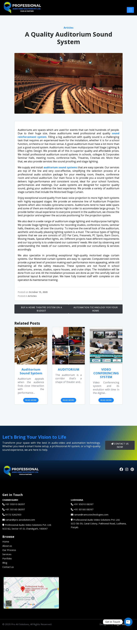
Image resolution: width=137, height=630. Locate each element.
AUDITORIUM (68, 369)
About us (7, 545)
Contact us (8, 566)
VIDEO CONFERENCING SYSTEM (106, 373)
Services (6, 554)
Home (5, 541)
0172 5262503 (13, 514)
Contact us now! (120, 445)
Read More (31, 400)
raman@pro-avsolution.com (20, 519)
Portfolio (7, 558)
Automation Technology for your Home (96, 309)
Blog (4, 562)
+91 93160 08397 (15, 509)
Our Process (9, 550)
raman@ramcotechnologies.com (91, 514)
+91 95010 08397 (15, 504)
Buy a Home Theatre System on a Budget (41, 309)
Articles (68, 27)
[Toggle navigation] (130, 10)
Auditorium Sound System (31, 371)
